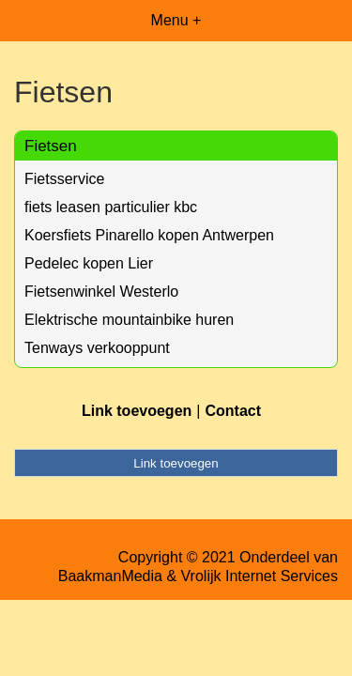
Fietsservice (64, 179)
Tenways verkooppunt (97, 348)
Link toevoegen (136, 411)
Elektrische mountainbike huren (129, 320)
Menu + (176, 20)
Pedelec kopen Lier (88, 263)
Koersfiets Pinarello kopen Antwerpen (149, 235)
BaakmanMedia (110, 576)
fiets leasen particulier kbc (110, 207)
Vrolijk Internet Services (259, 576)
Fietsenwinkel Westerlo (101, 292)
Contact (233, 411)
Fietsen (50, 146)
